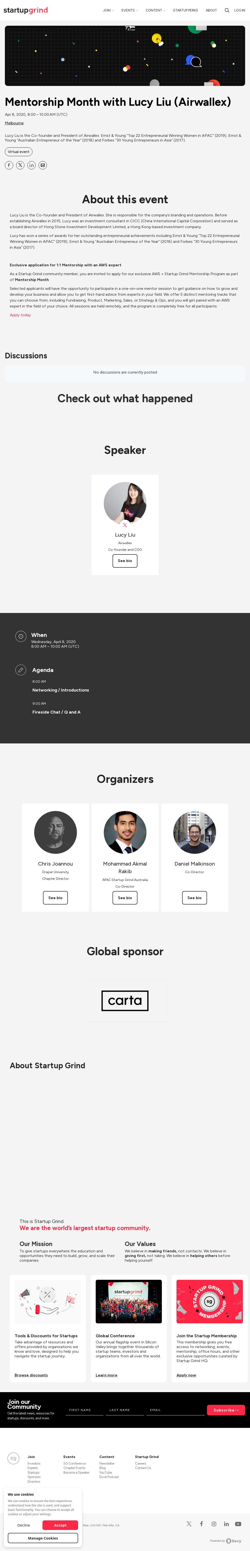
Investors (34, 1463)
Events (128, 10)
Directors (34, 1481)
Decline (23, 1525)
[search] (227, 10)
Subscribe (224, 1410)
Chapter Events (74, 1468)
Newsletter (107, 1463)
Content (154, 10)
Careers (140, 1463)
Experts (33, 1468)
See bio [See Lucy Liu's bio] (125, 560)
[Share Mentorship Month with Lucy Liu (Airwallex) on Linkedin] (31, 165)
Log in (239, 10)
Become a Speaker (76, 1472)
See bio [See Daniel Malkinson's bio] (195, 897)
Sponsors (34, 1477)
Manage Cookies (43, 1538)
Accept (60, 1525)
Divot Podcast (109, 1477)
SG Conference (74, 1463)
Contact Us (143, 1468)
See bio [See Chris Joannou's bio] (55, 897)
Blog (102, 1468)
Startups (33, 1472)
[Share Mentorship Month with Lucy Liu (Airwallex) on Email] (43, 165)
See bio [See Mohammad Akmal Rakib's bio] (125, 897)
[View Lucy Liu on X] (125, 525)
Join (107, 10)
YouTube (105, 1472)
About (211, 10)
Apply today (20, 315)
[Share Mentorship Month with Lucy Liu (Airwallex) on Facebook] (9, 165)
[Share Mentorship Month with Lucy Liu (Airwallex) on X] (20, 165)
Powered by (225, 1541)
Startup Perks (185, 10)
